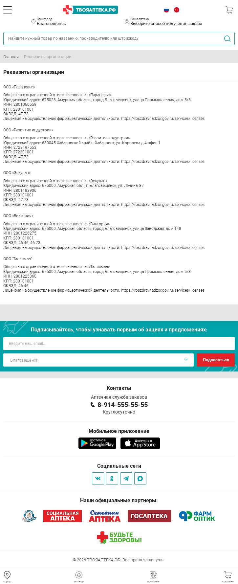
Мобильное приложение (119, 431)
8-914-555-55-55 (122, 405)
